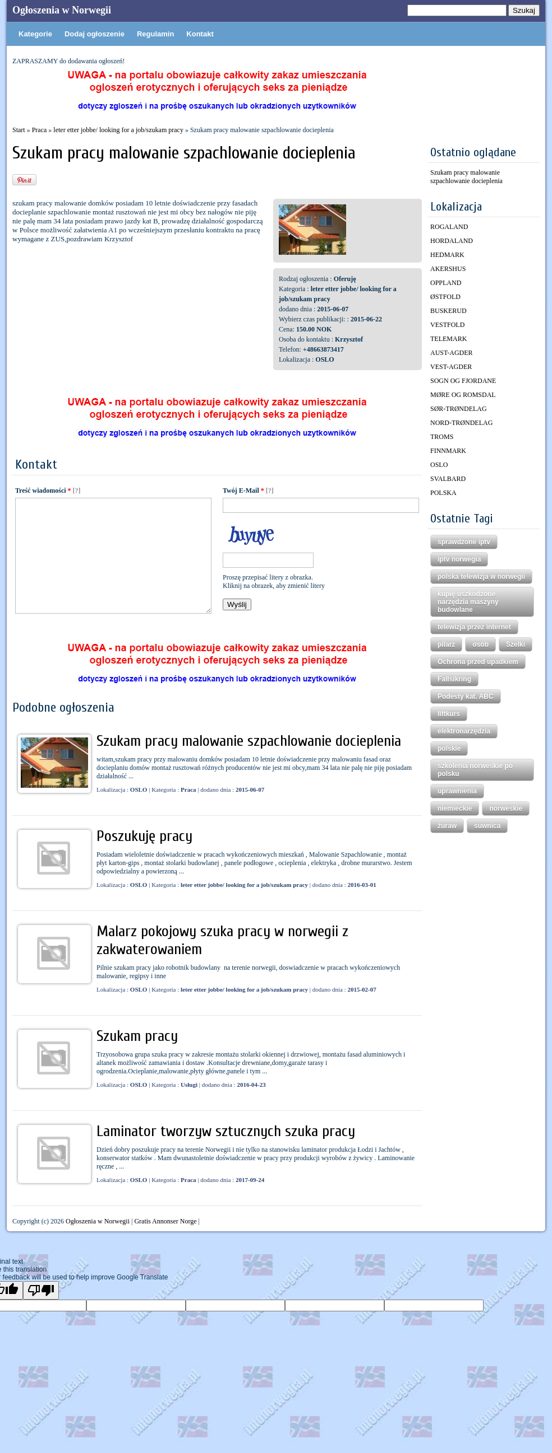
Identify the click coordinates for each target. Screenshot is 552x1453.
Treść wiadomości (43, 490)
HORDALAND (451, 241)
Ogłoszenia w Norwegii (61, 10)
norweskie (505, 808)
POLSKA (443, 493)
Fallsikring (454, 679)
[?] (77, 490)
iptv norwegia (459, 559)
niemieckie (455, 808)
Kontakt (199, 34)
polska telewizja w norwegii (481, 577)
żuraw (447, 826)
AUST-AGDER (451, 353)
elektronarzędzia (464, 731)
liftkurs (449, 714)
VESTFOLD (447, 325)
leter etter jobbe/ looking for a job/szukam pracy (118, 130)
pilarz (446, 644)
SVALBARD (448, 479)
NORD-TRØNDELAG (461, 423)
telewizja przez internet (474, 627)
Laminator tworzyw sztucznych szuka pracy (225, 1131)
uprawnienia (457, 791)
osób (480, 644)
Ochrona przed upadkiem (478, 662)
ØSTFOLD (445, 297)
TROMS (441, 437)
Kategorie (35, 34)
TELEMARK (448, 339)
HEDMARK (447, 255)
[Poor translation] (41, 1290)
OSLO (439, 465)
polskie (449, 749)
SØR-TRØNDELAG (458, 409)
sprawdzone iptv (464, 542)
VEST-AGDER (451, 367)
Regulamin (155, 34)
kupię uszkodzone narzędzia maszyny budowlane (468, 602)
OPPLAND (445, 283)
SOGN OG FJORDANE (463, 381)
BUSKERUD (448, 311)
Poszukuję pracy (144, 836)
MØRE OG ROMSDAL (463, 395)
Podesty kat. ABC (466, 696)
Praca (39, 130)
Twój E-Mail (243, 490)
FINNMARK (448, 451)
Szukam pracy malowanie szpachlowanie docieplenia (248, 741)
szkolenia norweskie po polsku (475, 770)
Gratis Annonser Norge (165, 1221)
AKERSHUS (448, 269)
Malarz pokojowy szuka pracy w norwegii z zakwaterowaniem (222, 940)
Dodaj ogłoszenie (95, 34)
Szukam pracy (137, 1036)
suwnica (487, 826)
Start (18, 130)
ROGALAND (449, 227)
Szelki (515, 644)
